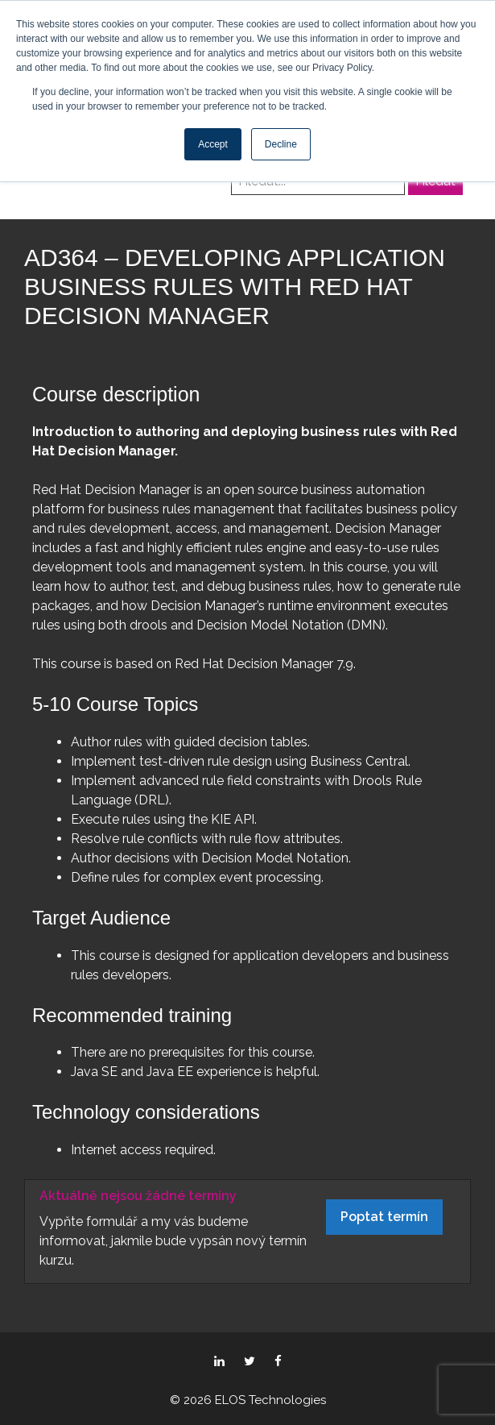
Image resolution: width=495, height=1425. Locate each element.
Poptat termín (384, 1216)
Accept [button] (213, 144)
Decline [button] (281, 144)
